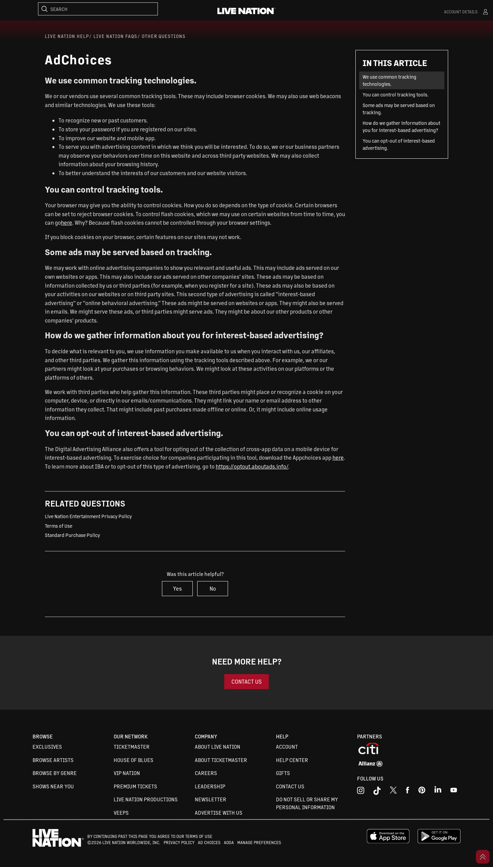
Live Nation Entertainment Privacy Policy (88, 516)
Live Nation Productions (146, 799)
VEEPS (121, 812)
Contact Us (290, 786)
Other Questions (164, 36)
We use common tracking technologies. (389, 80)
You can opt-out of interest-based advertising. (399, 144)
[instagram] (360, 792)
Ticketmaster (132, 746)
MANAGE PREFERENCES (259, 842)
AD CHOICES (209, 842)
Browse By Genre (55, 773)
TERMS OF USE (198, 836)
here (66, 222)
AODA (229, 842)
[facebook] (407, 792)
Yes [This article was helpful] (177, 588)
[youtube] (422, 792)
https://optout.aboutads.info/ (252, 466)
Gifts (283, 773)
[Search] (98, 8)
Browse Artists (53, 760)
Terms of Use (58, 526)
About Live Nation (217, 746)
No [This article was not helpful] (213, 588)
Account (287, 746)
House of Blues (133, 760)
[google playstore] (439, 841)
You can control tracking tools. (395, 94)
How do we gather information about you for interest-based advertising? (401, 126)
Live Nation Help (67, 36)
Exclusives (47, 746)
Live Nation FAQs (115, 36)
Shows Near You (53, 786)
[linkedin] (437, 792)
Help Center (292, 760)
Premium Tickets (135, 786)
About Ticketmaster (221, 760)
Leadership (210, 786)
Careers (206, 773)
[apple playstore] (388, 841)
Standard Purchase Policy (72, 535)
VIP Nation (127, 773)
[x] (393, 792)
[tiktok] (377, 792)
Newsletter (210, 799)
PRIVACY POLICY (179, 842)
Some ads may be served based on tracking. (399, 108)
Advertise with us (218, 812)
